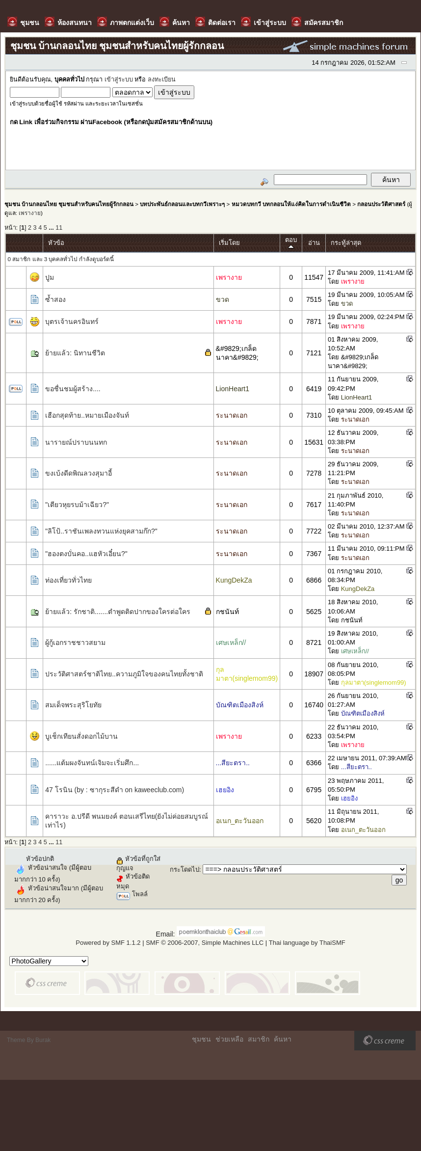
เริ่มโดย (229, 242)
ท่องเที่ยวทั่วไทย (68, 580)
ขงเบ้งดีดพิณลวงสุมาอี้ (78, 473)
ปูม (49, 277)
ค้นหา (282, 1039)
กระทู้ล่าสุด (346, 242)
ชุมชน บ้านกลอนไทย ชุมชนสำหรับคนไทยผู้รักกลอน (68, 204)
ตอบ (291, 243)
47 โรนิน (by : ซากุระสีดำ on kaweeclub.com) (114, 790)
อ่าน (314, 242)
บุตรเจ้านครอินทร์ (72, 321)
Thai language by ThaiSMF (307, 942)
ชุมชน (201, 1039)
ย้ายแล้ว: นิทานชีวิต (75, 353)
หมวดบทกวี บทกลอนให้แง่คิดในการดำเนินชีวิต (291, 204)
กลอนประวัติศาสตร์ (381, 204)
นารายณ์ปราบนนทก (76, 442)
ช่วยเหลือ (229, 1039)
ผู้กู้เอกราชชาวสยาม (75, 642)
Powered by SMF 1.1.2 (108, 942)
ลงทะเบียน (162, 79)
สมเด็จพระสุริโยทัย (73, 705)
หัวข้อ (56, 242)
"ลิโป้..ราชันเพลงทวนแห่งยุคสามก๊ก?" (101, 531)
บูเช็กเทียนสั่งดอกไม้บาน (81, 736)
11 (58, 227)
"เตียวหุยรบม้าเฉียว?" (77, 505)
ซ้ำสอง (55, 299)
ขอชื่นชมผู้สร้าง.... (73, 389)
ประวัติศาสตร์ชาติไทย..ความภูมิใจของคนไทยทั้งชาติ (124, 674)
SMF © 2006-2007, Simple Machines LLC (204, 942)
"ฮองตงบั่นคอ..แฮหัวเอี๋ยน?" (86, 554)
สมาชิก (258, 1039)
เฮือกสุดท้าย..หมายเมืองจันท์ (87, 415)
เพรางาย (30, 213)
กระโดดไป (184, 869)
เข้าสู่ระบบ (119, 79)
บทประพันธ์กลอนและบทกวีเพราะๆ (182, 204)
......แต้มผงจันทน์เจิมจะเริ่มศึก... (92, 763)
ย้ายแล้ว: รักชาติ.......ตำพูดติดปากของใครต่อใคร (117, 612)
